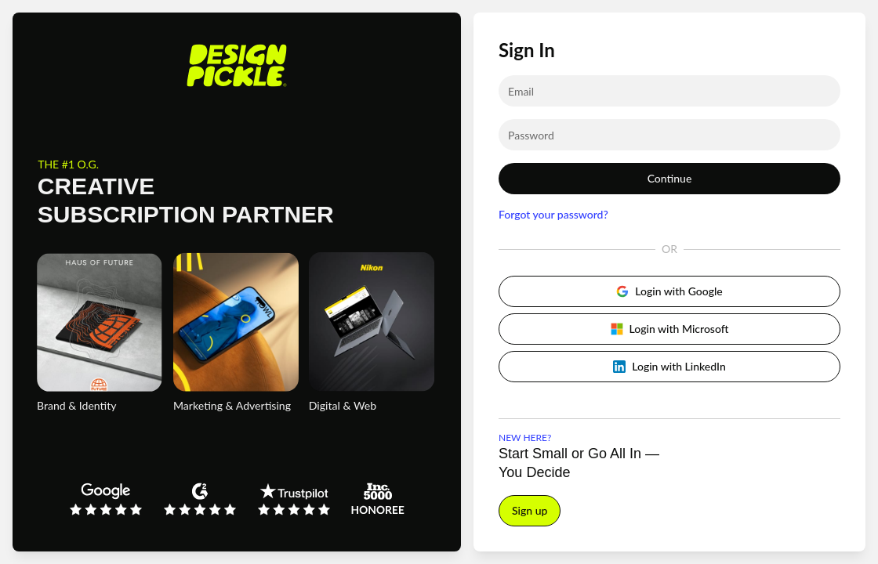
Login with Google (669, 291)
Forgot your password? (553, 214)
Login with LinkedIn (669, 366)
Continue (670, 178)
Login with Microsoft (670, 328)
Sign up (529, 510)
